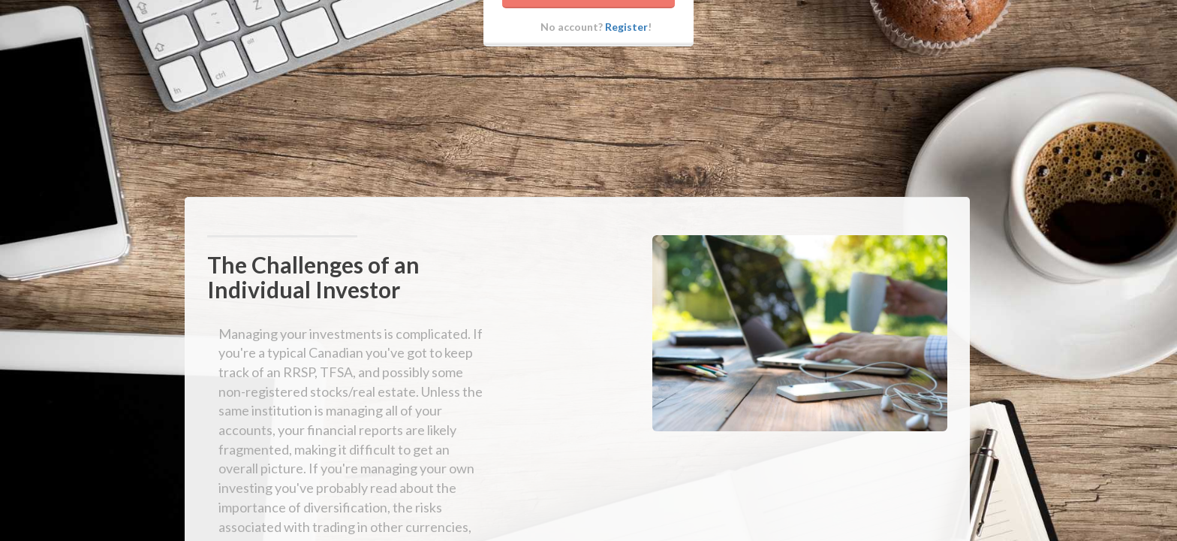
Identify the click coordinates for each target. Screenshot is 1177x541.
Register (626, 59)
